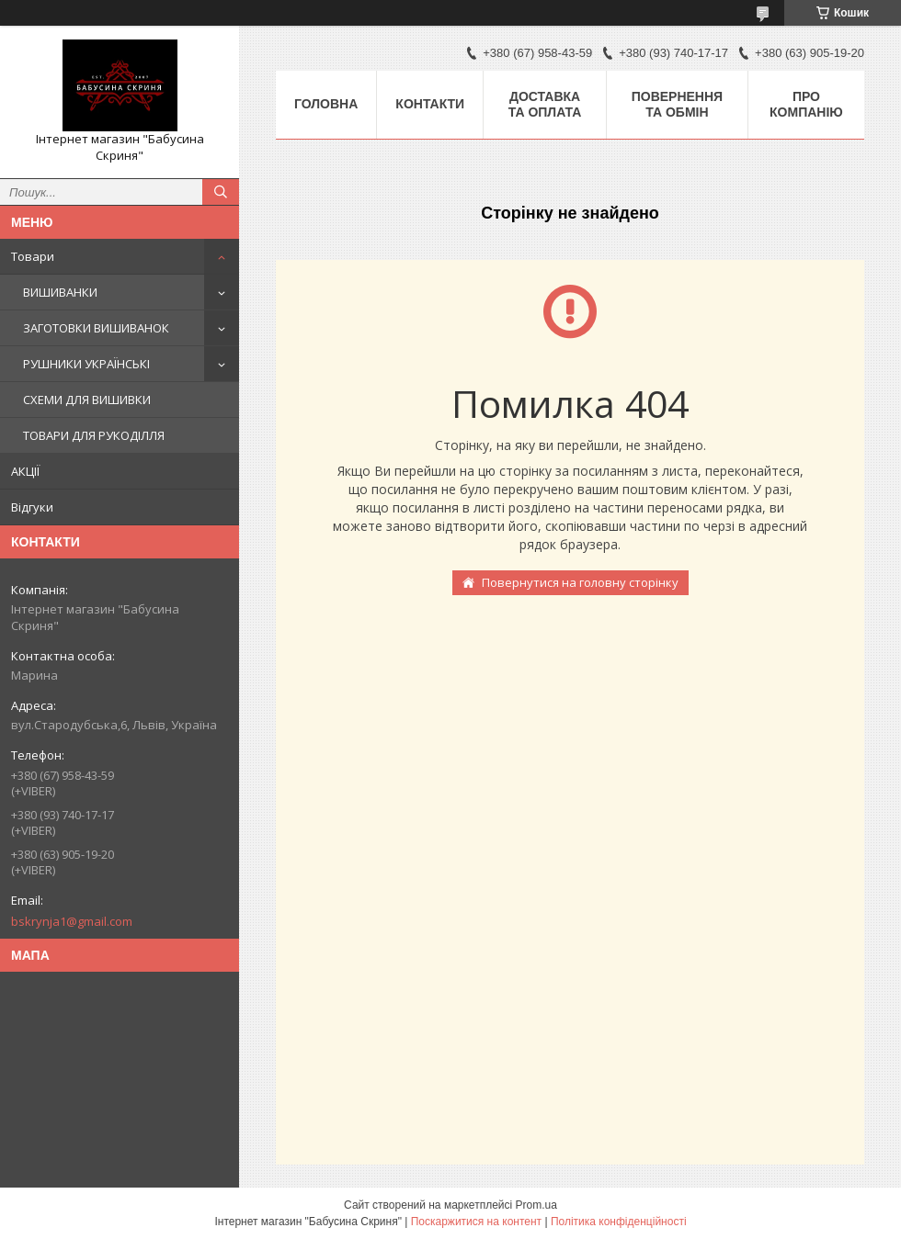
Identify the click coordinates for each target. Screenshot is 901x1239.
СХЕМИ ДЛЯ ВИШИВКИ (87, 399)
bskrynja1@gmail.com (71, 921)
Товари (32, 256)
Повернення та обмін (677, 104)
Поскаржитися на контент (476, 1221)
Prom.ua (536, 1205)
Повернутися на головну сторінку (580, 582)
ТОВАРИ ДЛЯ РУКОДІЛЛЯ (94, 435)
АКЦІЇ (25, 471)
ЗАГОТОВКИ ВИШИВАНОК (96, 328)
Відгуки (32, 507)
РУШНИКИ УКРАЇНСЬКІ (86, 363)
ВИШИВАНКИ (60, 292)
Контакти (429, 103)
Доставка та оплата (545, 104)
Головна (326, 103)
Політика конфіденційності (619, 1221)
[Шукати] (220, 192)
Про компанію (806, 104)
